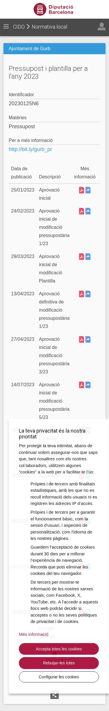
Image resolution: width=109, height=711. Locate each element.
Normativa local (49, 27)
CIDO (19, 27)
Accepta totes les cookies (59, 649)
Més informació (34, 634)
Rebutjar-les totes (59, 663)
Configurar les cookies (59, 677)
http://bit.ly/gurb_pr (30, 149)
